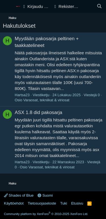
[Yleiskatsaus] (88, 6)
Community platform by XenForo (46, 214)
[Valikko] (7, 6)
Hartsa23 (22, 95)
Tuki (63, 203)
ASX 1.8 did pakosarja (38, 112)
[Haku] (99, 6)
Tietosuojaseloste (42, 203)
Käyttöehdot (13, 203)
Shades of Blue (19, 195)
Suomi (45, 195)
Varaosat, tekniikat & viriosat (46, 100)
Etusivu (77, 203)
